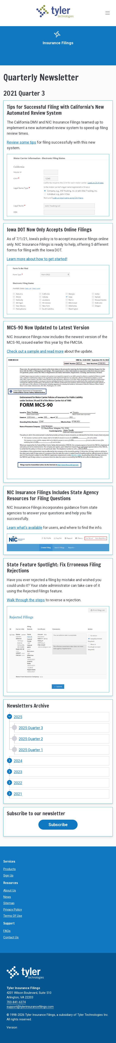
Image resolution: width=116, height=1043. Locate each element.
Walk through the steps (26, 600)
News (7, 897)
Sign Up (8, 875)
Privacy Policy (12, 909)
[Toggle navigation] (108, 13)
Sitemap (8, 903)
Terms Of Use (12, 916)
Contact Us (11, 937)
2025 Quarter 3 (31, 728)
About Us (9, 890)
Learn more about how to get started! (37, 259)
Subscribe (58, 824)
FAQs (7, 931)
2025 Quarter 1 (31, 750)
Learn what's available (24, 527)
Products (9, 869)
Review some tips (21, 142)
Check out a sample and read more (35, 351)
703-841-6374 (16, 1002)
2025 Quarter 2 (31, 739)
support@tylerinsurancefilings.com (30, 1007)
